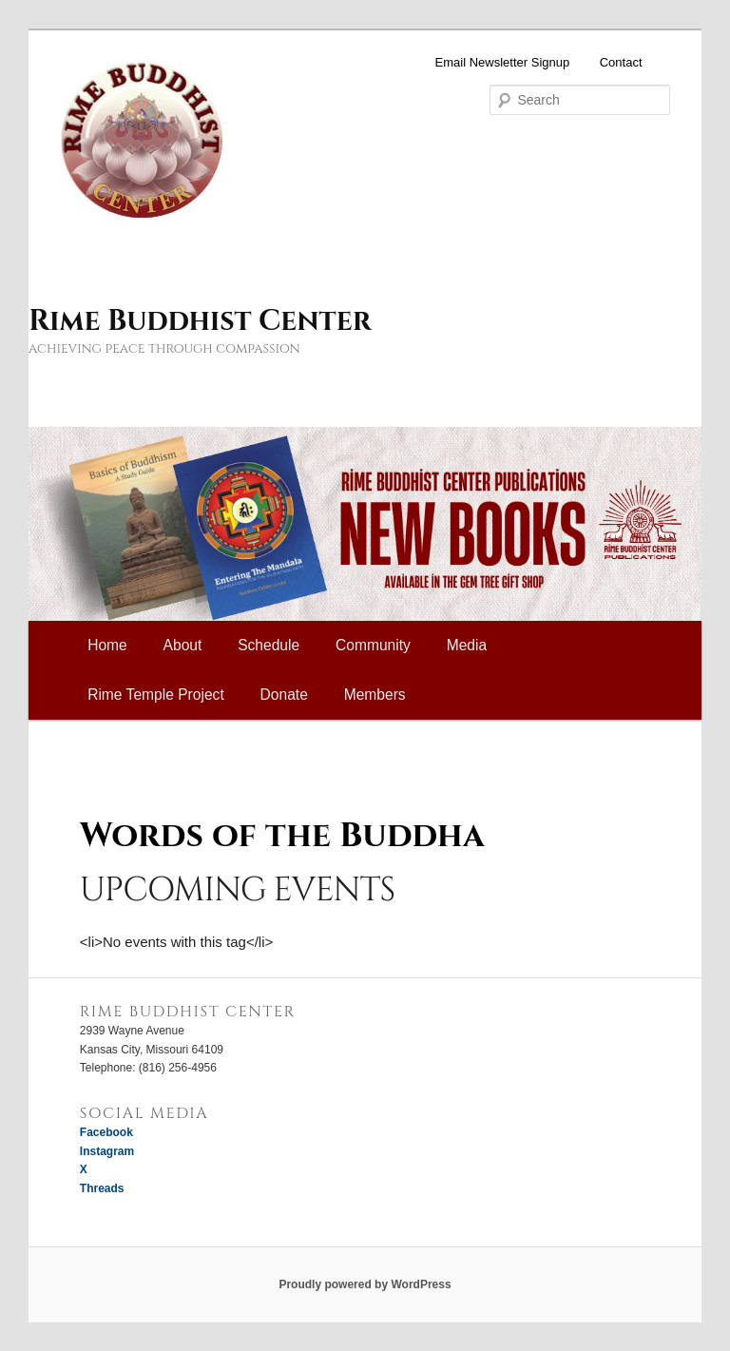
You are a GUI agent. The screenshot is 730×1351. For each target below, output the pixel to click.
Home (107, 645)
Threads (102, 1188)
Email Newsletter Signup (502, 62)
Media (467, 645)
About (182, 645)
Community (373, 645)
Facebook (106, 1132)
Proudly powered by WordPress (365, 1284)
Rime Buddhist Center (200, 321)
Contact (621, 62)
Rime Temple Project (155, 694)
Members (375, 694)
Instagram (107, 1151)
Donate (284, 694)
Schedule (268, 645)
